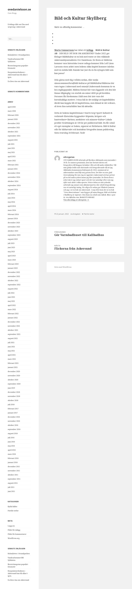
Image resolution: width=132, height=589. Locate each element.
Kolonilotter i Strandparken (19, 55)
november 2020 (14, 375)
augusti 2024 (13, 189)
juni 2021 (11, 347)
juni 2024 (11, 198)
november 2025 (14, 127)
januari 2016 (13, 462)
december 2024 (14, 173)
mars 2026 (12, 111)
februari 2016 (13, 458)
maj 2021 (11, 351)
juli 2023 (11, 243)
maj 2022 (11, 301)
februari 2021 (13, 363)
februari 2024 (13, 214)
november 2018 (14, 396)
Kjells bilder (12, 506)
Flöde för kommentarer (17, 534)
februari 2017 (13, 409)
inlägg (89, 50)
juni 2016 (11, 442)
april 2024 (12, 206)
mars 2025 (12, 160)
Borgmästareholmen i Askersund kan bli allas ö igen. (17, 74)
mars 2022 (12, 309)
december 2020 (14, 371)
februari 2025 (13, 165)
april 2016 (12, 450)
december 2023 (14, 222)
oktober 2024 (13, 181)
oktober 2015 (13, 475)
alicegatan (76, 214)
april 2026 (12, 107)
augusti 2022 (13, 289)
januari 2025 (13, 169)
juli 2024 (11, 194)
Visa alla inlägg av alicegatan (75, 200)
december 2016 (14, 417)
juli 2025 (11, 144)
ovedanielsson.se (19, 9)
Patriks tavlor (13, 511)
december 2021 (14, 322)
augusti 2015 (13, 483)
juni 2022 (11, 297)
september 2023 (14, 235)
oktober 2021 (13, 330)
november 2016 (14, 421)
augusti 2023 (13, 239)
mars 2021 (12, 359)
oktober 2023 (13, 231)
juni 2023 (11, 247)
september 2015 (14, 479)
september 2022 (14, 284)
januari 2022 (13, 318)
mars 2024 (12, 210)
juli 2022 (11, 293)
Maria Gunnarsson (64, 50)
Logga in (11, 526)
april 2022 (12, 305)
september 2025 (14, 136)
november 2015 (14, 471)
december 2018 (14, 392)
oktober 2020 (13, 380)
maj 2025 (11, 152)
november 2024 (14, 177)
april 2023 (12, 256)
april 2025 (12, 156)
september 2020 (14, 384)
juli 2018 (11, 404)
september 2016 (14, 429)
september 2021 (14, 334)
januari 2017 (13, 413)
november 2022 (14, 276)
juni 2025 (11, 148)
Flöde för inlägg (14, 530)
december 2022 (14, 272)
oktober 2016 (13, 425)
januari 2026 (13, 119)
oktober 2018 (13, 400)
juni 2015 (11, 491)
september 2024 (14, 185)
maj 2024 (11, 202)
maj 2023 (11, 251)
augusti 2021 (13, 338)
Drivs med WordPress (62, 267)
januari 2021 (13, 367)
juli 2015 (11, 487)
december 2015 (14, 466)
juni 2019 (11, 388)
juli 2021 (11, 342)
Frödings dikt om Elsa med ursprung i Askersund (18, 25)
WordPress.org (14, 538)
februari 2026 (13, 115)
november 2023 (14, 227)
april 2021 (12, 355)
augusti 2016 (13, 433)
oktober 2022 (13, 280)
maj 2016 (11, 446)
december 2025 (14, 123)
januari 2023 (13, 268)
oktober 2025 (13, 132)
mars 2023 (12, 260)
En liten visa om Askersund (18, 81)
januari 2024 (13, 218)
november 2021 (14, 326)
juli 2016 (11, 437)
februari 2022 (13, 313)
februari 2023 (13, 264)
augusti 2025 (13, 140)
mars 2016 (12, 454)
